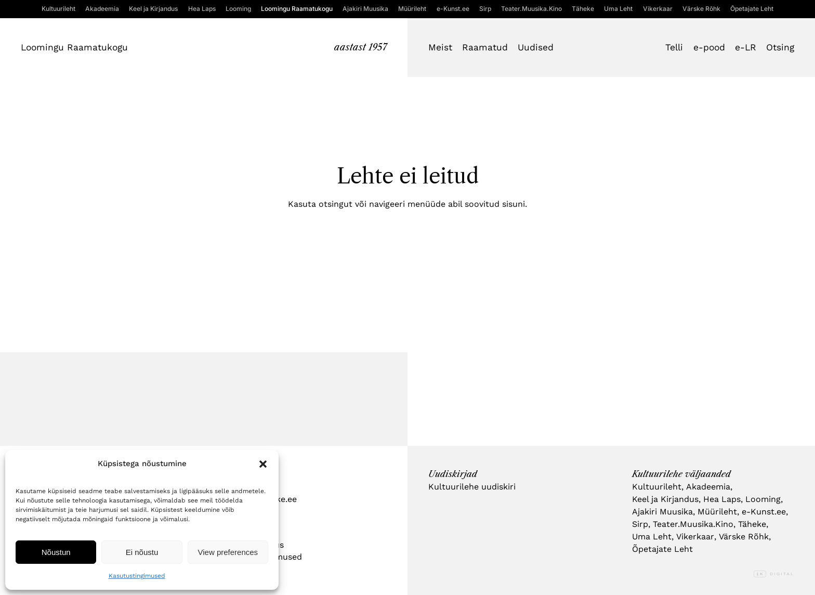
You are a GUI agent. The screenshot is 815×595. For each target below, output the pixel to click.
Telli (674, 47)
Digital (774, 574)
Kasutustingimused (137, 575)
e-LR (745, 47)
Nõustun (56, 552)
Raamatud (485, 47)
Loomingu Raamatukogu (74, 47)
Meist (440, 47)
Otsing (780, 47)
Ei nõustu (142, 552)
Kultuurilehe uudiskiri (472, 487)
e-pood (709, 47)
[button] (263, 464)
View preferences (228, 552)
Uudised (536, 47)
